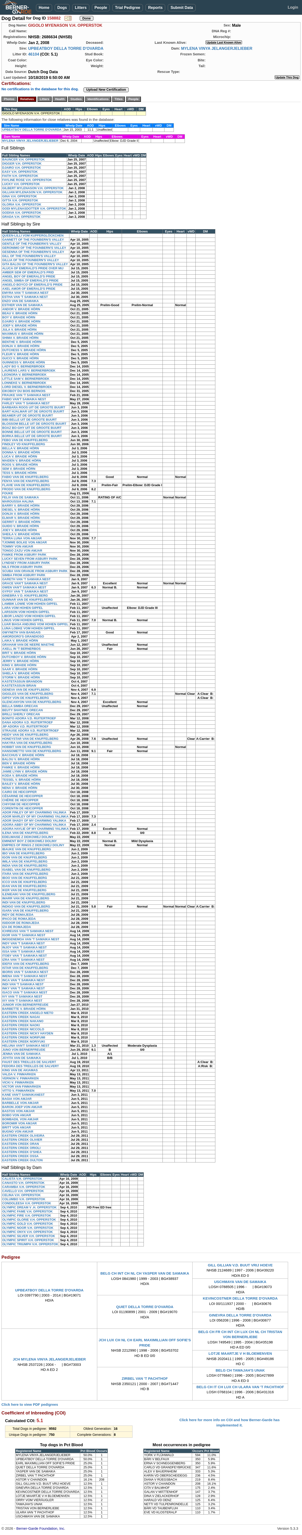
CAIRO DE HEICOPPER (19, 792)
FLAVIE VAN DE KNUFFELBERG (26, 485)
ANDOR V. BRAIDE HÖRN (21, 309)
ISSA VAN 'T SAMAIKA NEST (23, 951)
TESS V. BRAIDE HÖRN (19, 473)
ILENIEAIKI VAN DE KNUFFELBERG (28, 894)
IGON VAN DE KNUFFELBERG (24, 857)
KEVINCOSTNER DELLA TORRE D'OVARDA (240, 1298)
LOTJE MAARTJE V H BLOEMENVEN (240, 1353)
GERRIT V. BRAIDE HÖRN (21, 522)
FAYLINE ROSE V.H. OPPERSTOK (27, 180)
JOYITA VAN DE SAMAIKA (21, 1058)
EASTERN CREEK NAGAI (21, 1017)
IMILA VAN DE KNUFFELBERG (25, 861)
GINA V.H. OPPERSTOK (19, 196)
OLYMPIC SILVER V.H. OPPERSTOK (28, 1236)
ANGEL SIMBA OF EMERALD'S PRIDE (30, 280)
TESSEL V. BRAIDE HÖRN (21, 779)
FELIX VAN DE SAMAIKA (20, 497)
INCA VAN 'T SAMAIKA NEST (23, 980)
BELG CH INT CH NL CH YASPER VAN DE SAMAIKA (144, 1273)
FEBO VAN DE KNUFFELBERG (25, 440)
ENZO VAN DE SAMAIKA (20, 301)
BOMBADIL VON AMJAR (20, 1119)
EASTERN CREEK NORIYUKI (23, 1041)
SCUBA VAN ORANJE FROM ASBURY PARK (34, 571)
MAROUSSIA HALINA (18, 501)
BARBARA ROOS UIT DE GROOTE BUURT (33, 407)
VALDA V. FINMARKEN (19, 1074)
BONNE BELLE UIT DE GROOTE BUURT (32, 432)
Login (293, 7)
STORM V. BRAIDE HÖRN (21, 677)
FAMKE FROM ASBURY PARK (24, 554)
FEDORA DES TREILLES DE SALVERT (30, 1066)
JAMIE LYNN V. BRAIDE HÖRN (24, 771)
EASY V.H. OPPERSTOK (20, 172)
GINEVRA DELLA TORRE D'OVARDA (240, 1315)
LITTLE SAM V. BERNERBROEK (25, 379)
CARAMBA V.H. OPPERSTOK (23, 1187)
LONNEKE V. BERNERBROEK (24, 383)
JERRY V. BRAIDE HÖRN (20, 661)
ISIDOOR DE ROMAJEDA (20, 923)
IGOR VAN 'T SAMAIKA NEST (23, 935)
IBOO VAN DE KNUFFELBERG (24, 878)
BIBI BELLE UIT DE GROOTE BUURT (29, 419)
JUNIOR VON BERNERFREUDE (25, 1004)
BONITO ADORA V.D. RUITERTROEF (29, 718)
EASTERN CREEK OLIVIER (22, 1140)
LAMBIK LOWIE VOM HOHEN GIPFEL (30, 604)
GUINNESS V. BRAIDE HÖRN (23, 362)
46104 (33, 54)
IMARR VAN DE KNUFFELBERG (25, 898)
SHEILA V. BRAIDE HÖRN (21, 534)
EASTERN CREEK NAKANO (22, 1021)
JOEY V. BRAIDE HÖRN (19, 530)
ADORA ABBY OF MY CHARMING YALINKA (34, 824)
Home (44, 8)
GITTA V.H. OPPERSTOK (20, 200)
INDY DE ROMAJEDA (18, 914)
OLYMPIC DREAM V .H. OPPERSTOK (29, 1207)
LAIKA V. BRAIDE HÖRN (20, 640)
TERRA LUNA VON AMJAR (22, 538)
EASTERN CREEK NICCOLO (23, 1029)
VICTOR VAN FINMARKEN (21, 1086)
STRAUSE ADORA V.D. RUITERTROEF (30, 730)
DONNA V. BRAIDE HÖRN (21, 452)
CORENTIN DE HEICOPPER (22, 808)
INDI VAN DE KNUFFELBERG (23, 902)
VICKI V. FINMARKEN (18, 1082)
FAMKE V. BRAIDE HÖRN (21, 767)
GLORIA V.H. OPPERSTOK (21, 204)
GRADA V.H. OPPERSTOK (21, 217)
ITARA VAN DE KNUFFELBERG (25, 874)
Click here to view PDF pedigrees (29, 1404)
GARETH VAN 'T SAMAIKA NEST (26, 579)
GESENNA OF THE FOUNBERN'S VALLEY (33, 252)
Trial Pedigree (127, 8)
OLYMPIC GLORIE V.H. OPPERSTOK (29, 1219)
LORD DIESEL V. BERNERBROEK (27, 387)
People (101, 8)
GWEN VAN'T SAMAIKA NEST (24, 587)
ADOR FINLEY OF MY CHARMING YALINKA (34, 812)
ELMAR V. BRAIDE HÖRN (21, 518)
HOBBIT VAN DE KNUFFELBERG (26, 747)
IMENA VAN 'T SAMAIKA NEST (24, 976)
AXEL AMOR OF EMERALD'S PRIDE (28, 288)
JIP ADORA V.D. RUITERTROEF (25, 726)
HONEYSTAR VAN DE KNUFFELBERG (30, 739)
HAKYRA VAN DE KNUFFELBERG (27, 743)
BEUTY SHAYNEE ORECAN (22, 710)
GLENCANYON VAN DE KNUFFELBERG (31, 702)
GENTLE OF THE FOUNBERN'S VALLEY (31, 243)
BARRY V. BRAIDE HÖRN (21, 505)
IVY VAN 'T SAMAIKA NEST (22, 996)
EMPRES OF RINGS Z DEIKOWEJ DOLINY (33, 845)
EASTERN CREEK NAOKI (21, 1025)
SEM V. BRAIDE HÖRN (18, 469)
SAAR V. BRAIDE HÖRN (19, 669)
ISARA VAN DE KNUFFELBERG (25, 910)
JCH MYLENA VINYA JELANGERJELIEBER (49, 1359)
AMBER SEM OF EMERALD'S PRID (28, 272)
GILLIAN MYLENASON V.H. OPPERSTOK (32, 192)
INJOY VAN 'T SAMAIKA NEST (24, 947)
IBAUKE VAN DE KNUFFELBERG (26, 849)
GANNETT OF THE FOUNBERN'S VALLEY (33, 239)
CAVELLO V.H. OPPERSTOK (23, 1191)
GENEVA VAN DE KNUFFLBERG (26, 689)
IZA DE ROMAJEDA (16, 927)
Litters (81, 8)
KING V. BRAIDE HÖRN (19, 665)
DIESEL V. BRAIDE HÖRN (21, 509)
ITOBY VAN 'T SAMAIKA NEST (24, 955)
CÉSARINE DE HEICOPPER (22, 796)
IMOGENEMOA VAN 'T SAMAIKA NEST (30, 939)
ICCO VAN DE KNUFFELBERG (24, 882)
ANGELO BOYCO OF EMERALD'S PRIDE (32, 284)
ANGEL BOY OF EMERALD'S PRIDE (28, 276)
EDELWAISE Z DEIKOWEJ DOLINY (27, 837)
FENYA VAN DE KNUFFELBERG (25, 481)
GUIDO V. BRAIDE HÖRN (20, 526)
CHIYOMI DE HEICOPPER (21, 804)
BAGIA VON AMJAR (17, 1099)
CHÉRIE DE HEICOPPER (20, 800)
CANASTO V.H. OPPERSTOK (23, 1183)
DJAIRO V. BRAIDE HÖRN (21, 321)
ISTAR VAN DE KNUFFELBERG (25, 968)
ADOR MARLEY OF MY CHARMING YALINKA (35, 816)
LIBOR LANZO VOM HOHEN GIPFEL (29, 616)
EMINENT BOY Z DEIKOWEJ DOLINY (29, 841)
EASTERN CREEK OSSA (20, 1156)
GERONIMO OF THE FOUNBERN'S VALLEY (34, 248)
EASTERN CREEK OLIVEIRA (23, 1135)
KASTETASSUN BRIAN (19, 685)
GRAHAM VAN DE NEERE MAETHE (28, 644)
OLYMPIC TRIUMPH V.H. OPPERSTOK (30, 1244)
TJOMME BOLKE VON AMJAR (24, 542)
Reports (155, 8)
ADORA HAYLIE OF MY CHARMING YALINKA (35, 829)
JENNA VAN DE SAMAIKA (21, 1054)
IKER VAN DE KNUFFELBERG (24, 890)
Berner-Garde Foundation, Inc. (40, 1528)
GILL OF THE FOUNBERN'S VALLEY (29, 256)
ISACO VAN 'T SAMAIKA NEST (24, 992)
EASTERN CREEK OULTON (22, 1160)
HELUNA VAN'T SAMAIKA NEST (25, 1045)
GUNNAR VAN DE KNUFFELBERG (27, 599)
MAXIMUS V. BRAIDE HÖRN (22, 333)
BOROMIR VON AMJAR (19, 1123)
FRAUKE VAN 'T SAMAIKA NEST (26, 395)
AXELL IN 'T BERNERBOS (21, 649)
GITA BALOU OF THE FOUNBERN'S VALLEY (35, 264)
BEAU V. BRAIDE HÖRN (19, 313)
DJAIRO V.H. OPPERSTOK (21, 167)
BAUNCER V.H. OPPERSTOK (23, 159)
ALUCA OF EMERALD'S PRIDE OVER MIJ (32, 268)
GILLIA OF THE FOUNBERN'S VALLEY (30, 260)
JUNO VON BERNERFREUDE (23, 1049)
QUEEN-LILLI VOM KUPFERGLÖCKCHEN (33, 235)
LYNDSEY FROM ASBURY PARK (26, 563)
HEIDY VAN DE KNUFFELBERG (25, 734)
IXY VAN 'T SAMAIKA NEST (22, 1000)
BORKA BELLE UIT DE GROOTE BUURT (32, 436)
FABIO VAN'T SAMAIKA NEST (24, 399)
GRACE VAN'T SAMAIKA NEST (25, 583)
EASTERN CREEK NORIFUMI (23, 1037)
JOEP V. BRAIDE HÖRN (19, 325)
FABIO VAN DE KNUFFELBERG (25, 477)
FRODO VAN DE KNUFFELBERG (26, 489)
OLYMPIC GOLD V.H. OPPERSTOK (27, 1223)
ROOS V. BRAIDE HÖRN (20, 464)
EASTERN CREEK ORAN (20, 1144)
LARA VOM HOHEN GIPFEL (22, 608)
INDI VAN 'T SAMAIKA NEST (23, 984)
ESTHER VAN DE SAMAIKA (22, 305)
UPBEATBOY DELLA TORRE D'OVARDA (65, 48)
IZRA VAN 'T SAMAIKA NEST (23, 959)
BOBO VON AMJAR (16, 1115)
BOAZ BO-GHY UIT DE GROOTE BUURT (31, 428)
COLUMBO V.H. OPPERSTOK (23, 1199)
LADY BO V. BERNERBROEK (23, 366)
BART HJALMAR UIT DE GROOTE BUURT (33, 411)
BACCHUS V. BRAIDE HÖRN (23, 755)
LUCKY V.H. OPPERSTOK (21, 184)
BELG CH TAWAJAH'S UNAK (240, 1370)
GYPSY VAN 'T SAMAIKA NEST (25, 591)
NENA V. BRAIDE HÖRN (19, 788)
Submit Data (181, 8)
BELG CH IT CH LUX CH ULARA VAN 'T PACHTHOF (240, 1387)
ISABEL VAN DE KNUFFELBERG (26, 869)
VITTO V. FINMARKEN (18, 1090)
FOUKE (7, 493)
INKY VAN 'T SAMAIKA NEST (23, 988)
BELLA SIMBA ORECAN (20, 706)
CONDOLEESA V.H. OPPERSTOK (26, 1203)
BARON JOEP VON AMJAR (22, 1107)
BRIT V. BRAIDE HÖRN (19, 653)
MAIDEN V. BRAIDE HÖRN (21, 460)
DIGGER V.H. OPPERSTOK (22, 163)
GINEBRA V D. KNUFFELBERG (25, 595)
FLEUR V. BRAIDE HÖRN (20, 354)
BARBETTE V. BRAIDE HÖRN (24, 1009)
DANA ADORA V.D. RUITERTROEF (27, 722)
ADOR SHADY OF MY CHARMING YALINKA (34, 820)
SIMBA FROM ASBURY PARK (23, 575)
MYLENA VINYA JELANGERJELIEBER (216, 48)
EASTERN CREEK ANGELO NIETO (27, 1013)
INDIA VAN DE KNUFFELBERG (25, 865)
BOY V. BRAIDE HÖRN (18, 317)
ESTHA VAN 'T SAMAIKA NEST (25, 297)
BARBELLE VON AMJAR (20, 1103)
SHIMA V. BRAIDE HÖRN (20, 338)
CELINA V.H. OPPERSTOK (21, 1195)
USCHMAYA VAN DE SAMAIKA (240, 1282)
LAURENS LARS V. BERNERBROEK (28, 370)
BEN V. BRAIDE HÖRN (18, 763)
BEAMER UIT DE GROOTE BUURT (27, 415)
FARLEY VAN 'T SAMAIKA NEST (26, 403)
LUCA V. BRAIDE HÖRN (19, 456)
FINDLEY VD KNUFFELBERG (23, 444)
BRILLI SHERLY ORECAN (21, 714)
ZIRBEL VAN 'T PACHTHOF (145, 1378)
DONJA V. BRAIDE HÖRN (20, 346)
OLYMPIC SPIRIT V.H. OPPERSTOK (28, 1240)
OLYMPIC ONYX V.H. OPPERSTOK (27, 1232)
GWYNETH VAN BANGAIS (21, 632)
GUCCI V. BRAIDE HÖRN (20, 358)
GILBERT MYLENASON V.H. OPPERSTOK (33, 188)
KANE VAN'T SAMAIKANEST (23, 1094)
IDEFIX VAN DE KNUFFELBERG (25, 964)
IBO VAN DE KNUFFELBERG (23, 853)
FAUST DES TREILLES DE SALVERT (29, 1062)
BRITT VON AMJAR (16, 1127)
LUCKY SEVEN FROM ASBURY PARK (30, 559)
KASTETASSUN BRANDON (22, 681)
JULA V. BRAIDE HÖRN (19, 329)
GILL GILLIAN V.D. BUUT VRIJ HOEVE (240, 1265)
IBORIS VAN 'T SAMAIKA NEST (25, 972)
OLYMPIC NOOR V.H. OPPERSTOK (27, 1228)
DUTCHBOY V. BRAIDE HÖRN (24, 657)
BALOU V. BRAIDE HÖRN (21, 759)
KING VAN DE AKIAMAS (20, 1070)
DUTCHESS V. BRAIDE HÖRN (24, 350)
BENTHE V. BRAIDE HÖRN (21, 342)
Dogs (62, 8)
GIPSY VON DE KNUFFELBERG (25, 698)
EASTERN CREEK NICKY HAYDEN (27, 1033)
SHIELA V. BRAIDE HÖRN (21, 673)
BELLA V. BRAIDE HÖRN (20, 448)
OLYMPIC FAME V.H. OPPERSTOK (27, 1211)
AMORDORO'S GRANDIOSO (23, 636)
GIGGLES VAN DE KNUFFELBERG (27, 694)
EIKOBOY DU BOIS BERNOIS (23, 391)
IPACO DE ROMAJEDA (19, 919)
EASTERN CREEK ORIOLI (21, 1148)
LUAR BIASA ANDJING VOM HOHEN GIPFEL (35, 624)
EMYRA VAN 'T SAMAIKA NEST (25, 293)
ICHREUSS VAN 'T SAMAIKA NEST (28, 931)
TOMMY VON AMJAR (17, 546)
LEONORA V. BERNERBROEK (24, 374)
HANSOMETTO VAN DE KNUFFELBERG (31, 751)
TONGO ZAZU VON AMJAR (22, 550)
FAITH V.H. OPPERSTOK (20, 176)
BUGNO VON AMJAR (17, 1131)
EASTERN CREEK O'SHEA (22, 1152)
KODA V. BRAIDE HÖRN (20, 775)
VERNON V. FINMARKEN (20, 1078)
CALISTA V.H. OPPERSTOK (22, 1178)
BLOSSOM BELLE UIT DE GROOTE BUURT (34, 424)
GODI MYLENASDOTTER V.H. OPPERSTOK (34, 208)
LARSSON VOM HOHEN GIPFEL (26, 612)
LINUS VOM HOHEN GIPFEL (23, 620)
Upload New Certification (106, 89)
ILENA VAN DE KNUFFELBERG (25, 833)
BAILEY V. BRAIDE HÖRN (21, 784)
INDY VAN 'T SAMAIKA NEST (23, 943)
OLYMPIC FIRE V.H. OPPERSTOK (26, 1215)
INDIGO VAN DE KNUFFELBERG (26, 906)
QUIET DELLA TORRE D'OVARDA (144, 1307)
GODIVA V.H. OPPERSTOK (21, 212)
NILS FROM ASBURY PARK (22, 567)
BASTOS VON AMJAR (18, 1111)
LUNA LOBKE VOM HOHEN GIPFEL (28, 628)
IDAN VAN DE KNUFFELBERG (24, 886)
